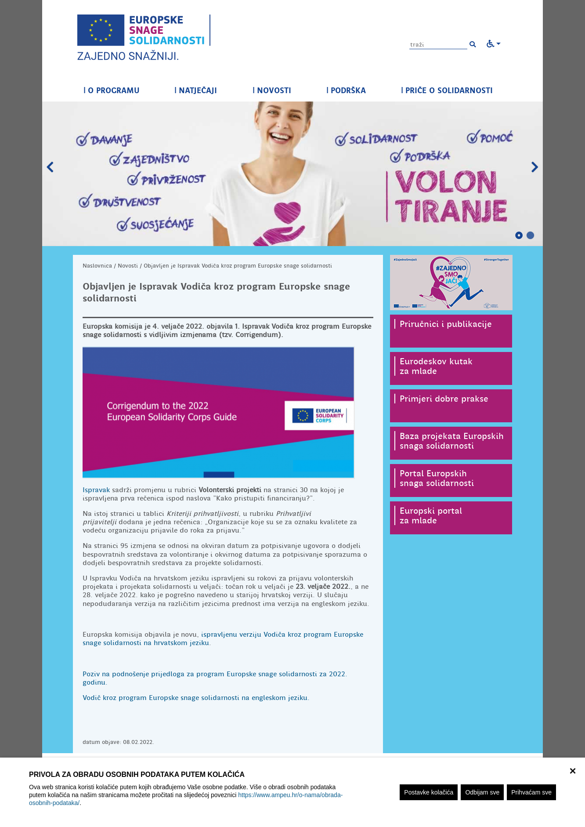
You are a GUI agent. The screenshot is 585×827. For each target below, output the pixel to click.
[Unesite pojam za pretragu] (438, 44)
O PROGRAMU (111, 90)
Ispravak (96, 490)
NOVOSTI (272, 90)
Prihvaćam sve (531, 792)
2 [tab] (530, 235)
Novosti (128, 265)
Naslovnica (97, 265)
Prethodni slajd (50, 167)
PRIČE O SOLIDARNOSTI (447, 90)
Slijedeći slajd (535, 167)
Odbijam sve (482, 792)
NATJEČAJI (195, 90)
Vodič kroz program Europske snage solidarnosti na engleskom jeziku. (196, 698)
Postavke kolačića (428, 792)
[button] (472, 44)
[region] (292, 792)
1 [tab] (519, 235)
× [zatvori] (572, 770)
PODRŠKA (346, 90)
